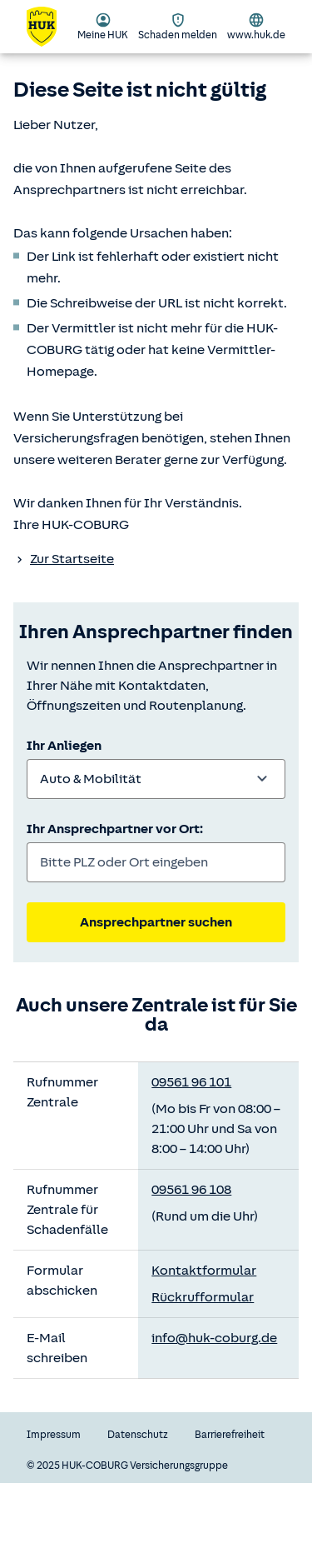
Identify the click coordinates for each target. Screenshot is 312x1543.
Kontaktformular (203, 1270)
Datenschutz (137, 1435)
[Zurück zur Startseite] (52, 27)
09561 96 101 (191, 1082)
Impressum (54, 1435)
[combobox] (156, 779)
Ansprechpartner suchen (156, 922)
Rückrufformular (202, 1297)
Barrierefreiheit (230, 1435)
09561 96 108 (191, 1189)
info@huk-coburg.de (214, 1338)
